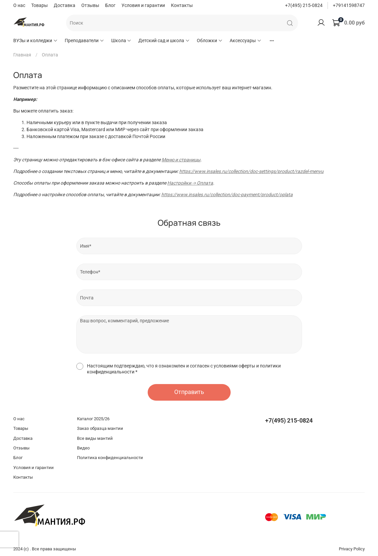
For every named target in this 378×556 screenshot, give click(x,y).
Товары (39, 5)
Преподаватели (84, 40)
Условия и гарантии (143, 5)
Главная (22, 54)
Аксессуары (246, 40)
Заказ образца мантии (100, 428)
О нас (19, 5)
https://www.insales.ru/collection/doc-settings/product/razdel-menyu (251, 171)
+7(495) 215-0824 (304, 5)
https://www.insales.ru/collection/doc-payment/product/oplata (227, 194)
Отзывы (90, 5)
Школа (121, 40)
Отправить (189, 392)
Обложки (210, 40)
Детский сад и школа (164, 40)
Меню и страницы (181, 159)
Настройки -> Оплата (190, 183)
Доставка (64, 5)
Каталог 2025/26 (93, 418)
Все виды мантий (95, 438)
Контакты (182, 5)
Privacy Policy (352, 548)
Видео (83, 447)
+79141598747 (349, 5)
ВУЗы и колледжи (35, 40)
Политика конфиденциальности (110, 457)
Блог (110, 5)
